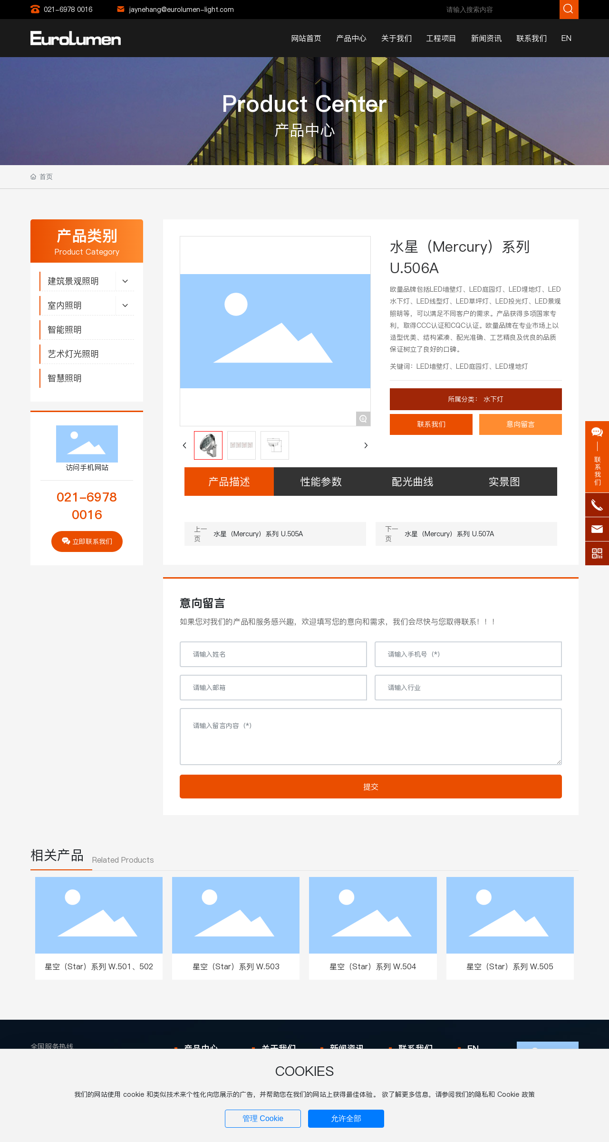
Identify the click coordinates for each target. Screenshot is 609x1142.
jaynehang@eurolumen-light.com (181, 9)
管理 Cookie (262, 1118)
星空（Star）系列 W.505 (509, 966)
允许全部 (346, 1118)
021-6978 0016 (68, 9)
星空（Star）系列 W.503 (236, 966)
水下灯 (492, 399)
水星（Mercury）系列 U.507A (449, 534)
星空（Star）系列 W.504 (372, 966)
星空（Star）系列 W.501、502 (99, 966)
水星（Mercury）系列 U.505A (258, 534)
